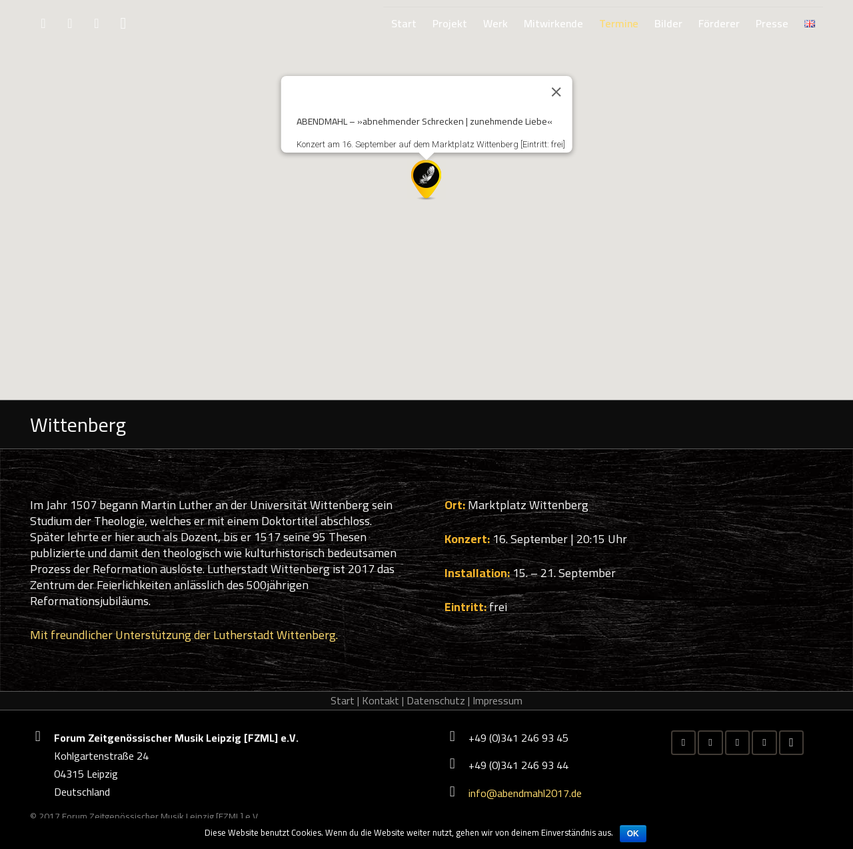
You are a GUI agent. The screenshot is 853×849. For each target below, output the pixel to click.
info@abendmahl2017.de (525, 793)
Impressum (497, 700)
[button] (426, 180)
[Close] (556, 92)
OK (633, 833)
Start (343, 700)
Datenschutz (436, 700)
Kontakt (380, 700)
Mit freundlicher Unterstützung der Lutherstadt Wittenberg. (184, 635)
